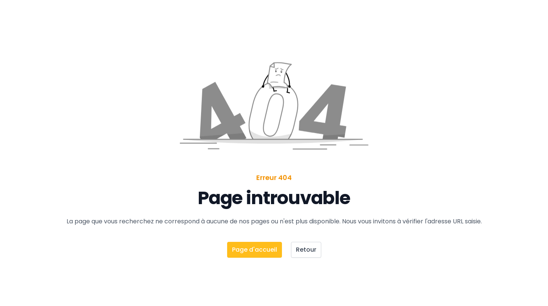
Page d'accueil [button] (254, 249)
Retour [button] (306, 249)
